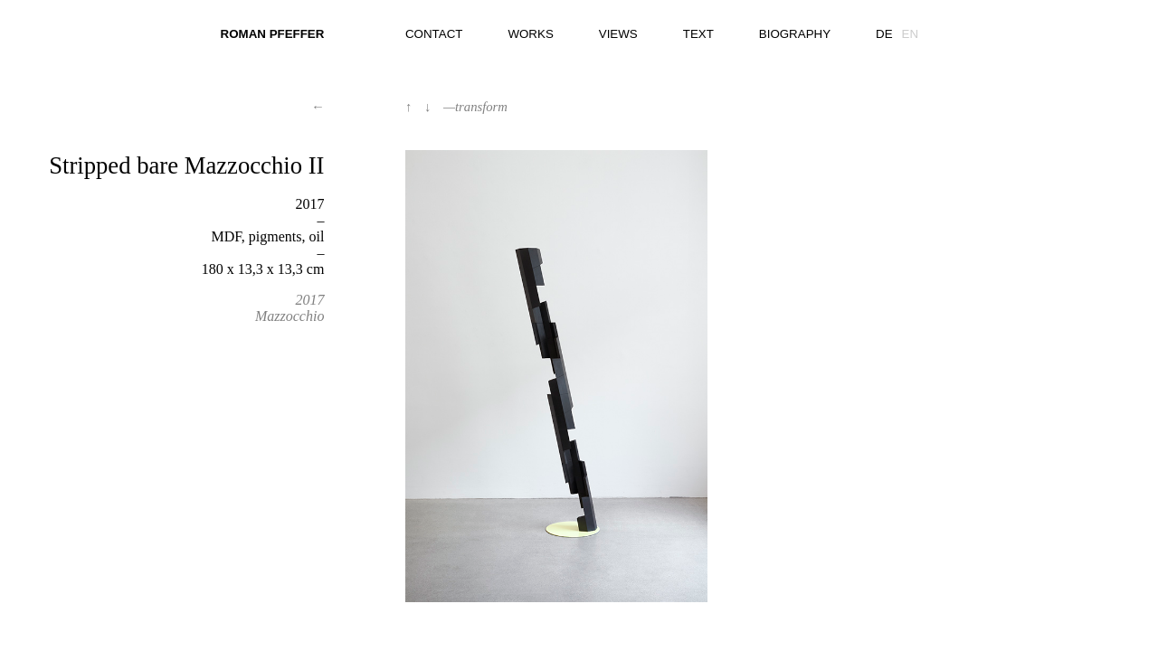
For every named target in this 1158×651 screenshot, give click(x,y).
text (698, 34)
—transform (475, 106)
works (530, 34)
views (618, 34)
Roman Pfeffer (273, 34)
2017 (309, 299)
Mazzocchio (289, 316)
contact (433, 34)
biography (795, 34)
